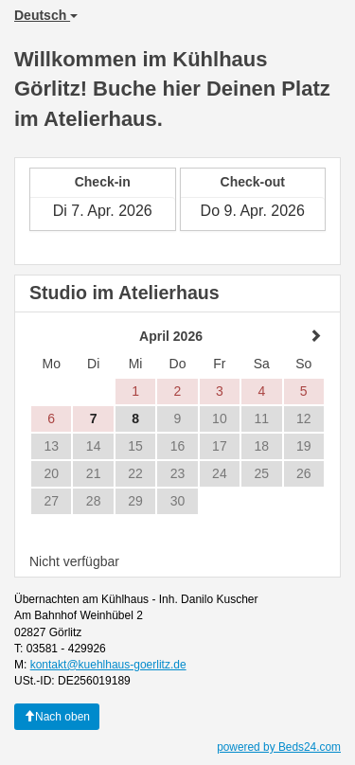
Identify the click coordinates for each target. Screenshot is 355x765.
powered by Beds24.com (279, 747)
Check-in (103, 181)
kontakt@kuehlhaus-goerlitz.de (108, 664)
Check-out (253, 181)
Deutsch (46, 15)
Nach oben (57, 716)
